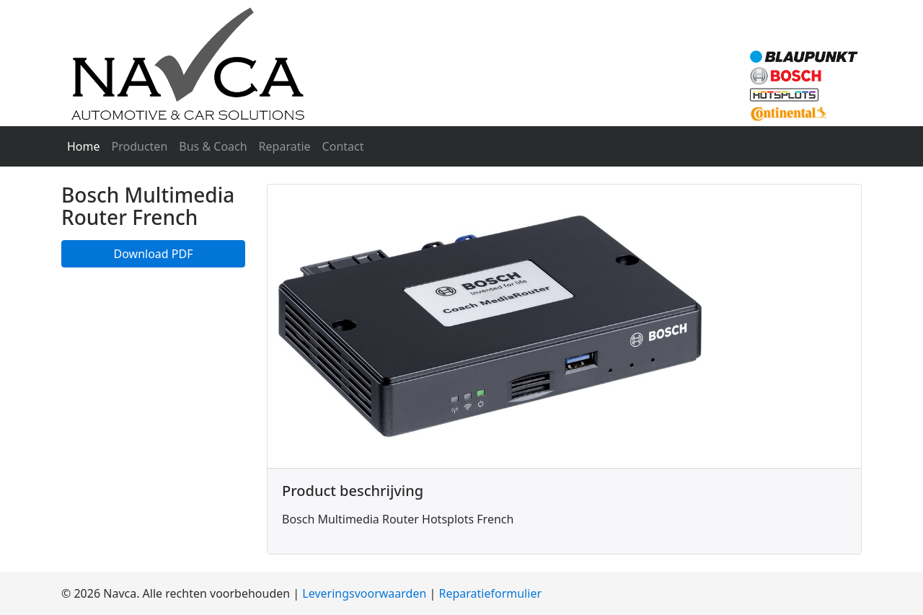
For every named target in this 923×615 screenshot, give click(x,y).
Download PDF (153, 254)
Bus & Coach (213, 146)
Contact (343, 146)
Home (86, 145)
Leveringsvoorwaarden (364, 593)
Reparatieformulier (490, 593)
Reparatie (285, 146)
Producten (140, 146)
